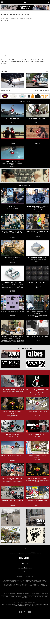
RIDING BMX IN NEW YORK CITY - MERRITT (12, 389)
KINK (15, 595)
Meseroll (30, 604)
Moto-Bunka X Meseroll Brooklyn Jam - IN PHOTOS (12, 205)
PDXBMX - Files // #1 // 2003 (12, 161)
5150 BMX (20, 604)
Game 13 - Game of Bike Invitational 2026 (12, 412)
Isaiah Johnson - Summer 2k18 (10, 89)
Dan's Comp (14, 604)
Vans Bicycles (32, 605)
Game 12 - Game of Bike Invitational (37, 478)
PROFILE (42, 595)
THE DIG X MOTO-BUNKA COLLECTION (37, 336)
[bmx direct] (12, 535)
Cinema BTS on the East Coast (37, 434)
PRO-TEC (4, 596)
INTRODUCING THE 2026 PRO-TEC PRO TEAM (37, 232)
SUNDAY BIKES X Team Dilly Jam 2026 (37, 411)
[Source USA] (12, 354)
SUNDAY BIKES (21, 596)
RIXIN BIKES (8, 596)
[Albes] (37, 354)
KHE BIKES (11, 595)
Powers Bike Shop (38, 604)
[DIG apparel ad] (25, 96)
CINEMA (23, 593)
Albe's (3, 604)
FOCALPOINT (45, 593)
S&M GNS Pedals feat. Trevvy (37, 118)
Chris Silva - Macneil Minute (40, 89)
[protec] (12, 517)
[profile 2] (37, 535)
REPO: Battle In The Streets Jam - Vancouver (37, 312)
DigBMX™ (33, 551)
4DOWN (26, 597)
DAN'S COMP (38, 593)
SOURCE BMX (14, 596)
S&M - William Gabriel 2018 (13, 140)
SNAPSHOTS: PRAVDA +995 (12, 257)
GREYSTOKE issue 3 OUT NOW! (12, 282)
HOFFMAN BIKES (4, 595)
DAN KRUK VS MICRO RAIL (13, 434)
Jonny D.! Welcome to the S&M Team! (37, 140)
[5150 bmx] (12, 364)
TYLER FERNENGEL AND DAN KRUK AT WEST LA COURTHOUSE (12, 501)
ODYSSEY (38, 595)
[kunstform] (25, 7)
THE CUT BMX (32, 593)
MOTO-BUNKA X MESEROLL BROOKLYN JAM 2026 (12, 479)
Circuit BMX (8, 604)
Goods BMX (25, 604)
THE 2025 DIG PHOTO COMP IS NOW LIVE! (12, 311)
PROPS (46, 595)
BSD (14, 593)
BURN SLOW (18, 593)
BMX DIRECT (10, 593)
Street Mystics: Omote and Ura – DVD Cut (37, 390)
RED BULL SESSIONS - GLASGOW (37, 455)
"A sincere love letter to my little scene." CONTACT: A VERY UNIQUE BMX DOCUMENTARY (12, 233)
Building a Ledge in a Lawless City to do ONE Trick (12, 456)
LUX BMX (24, 595)
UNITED (39, 596)
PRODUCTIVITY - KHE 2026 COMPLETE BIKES (37, 283)
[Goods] (37, 364)
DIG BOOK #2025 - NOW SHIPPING (37, 257)
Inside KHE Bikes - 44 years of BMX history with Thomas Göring (12, 337)
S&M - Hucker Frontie (12, 118)
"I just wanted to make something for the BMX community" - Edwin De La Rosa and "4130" (37, 206)
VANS (43, 596)
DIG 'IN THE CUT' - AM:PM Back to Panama (37, 501)
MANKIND (29, 595)
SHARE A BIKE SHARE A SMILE (31, 596)
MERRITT (34, 595)
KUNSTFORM (19, 595)
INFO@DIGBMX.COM (26, 571)
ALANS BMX (4, 593)
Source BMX (20, 605)
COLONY (27, 593)
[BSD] (37, 517)
